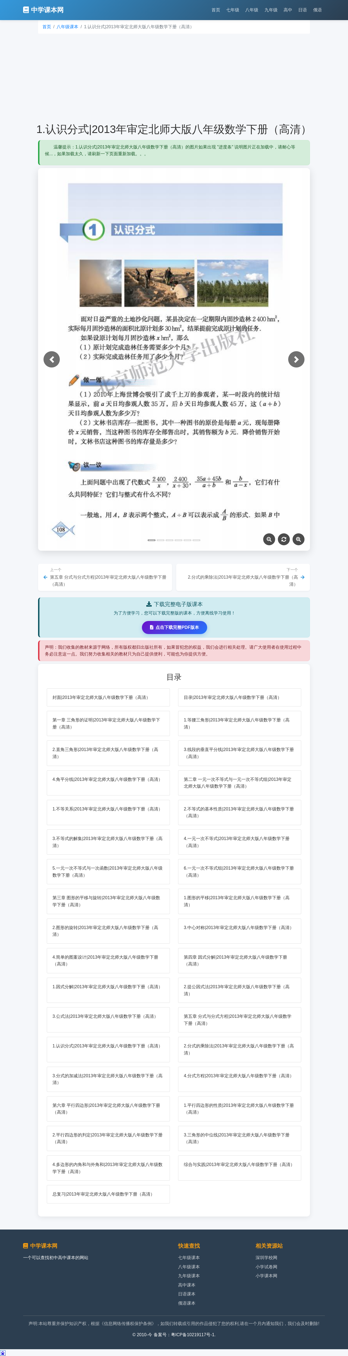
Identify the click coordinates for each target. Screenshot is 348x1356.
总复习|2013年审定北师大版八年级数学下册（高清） (103, 1194)
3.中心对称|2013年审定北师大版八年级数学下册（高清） (239, 927)
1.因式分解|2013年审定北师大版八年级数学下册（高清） (107, 986)
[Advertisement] (174, 78)
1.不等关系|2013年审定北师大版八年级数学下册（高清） (107, 809)
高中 (288, 10)
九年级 (271, 10)
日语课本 (186, 1294)
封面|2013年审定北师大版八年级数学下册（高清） (101, 697)
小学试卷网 (266, 1267)
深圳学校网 (266, 1257)
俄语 (317, 10)
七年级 (232, 10)
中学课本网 (43, 10)
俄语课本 (186, 1303)
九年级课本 (189, 1275)
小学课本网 (266, 1275)
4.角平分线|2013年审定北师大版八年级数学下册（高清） (107, 779)
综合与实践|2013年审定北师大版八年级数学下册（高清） (239, 1164)
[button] (52, 359)
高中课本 (186, 1285)
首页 (216, 10)
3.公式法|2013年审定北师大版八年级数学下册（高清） (105, 1016)
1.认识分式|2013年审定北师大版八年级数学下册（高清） (107, 1046)
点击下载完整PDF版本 (174, 627)
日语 (302, 10)
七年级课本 (189, 1257)
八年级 (251, 10)
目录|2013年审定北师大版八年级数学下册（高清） (233, 697)
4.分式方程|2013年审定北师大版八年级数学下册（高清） (239, 1075)
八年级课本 (67, 26)
